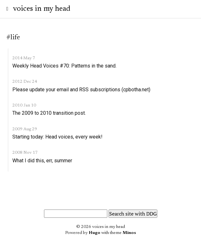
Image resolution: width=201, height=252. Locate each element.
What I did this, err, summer (42, 161)
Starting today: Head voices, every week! (57, 137)
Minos (129, 233)
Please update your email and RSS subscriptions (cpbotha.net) (81, 90)
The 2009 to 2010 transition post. (49, 113)
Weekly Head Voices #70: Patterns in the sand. (64, 66)
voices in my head (41, 9)
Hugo (94, 233)
